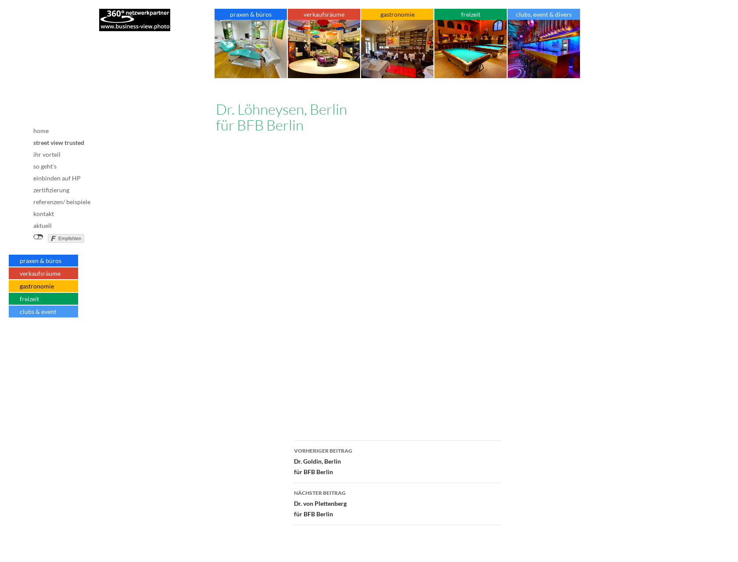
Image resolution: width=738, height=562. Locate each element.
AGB (52, 346)
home (41, 130)
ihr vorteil (47, 154)
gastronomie (37, 286)
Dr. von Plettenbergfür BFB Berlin (398, 503)
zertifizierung (51, 190)
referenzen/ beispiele (61, 201)
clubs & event (38, 311)
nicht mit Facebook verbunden (38, 237)
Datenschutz (52, 352)
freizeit (29, 299)
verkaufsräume (40, 273)
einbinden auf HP (57, 178)
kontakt (43, 213)
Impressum (52, 338)
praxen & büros (40, 260)
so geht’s (45, 166)
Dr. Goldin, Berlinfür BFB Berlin (398, 461)
